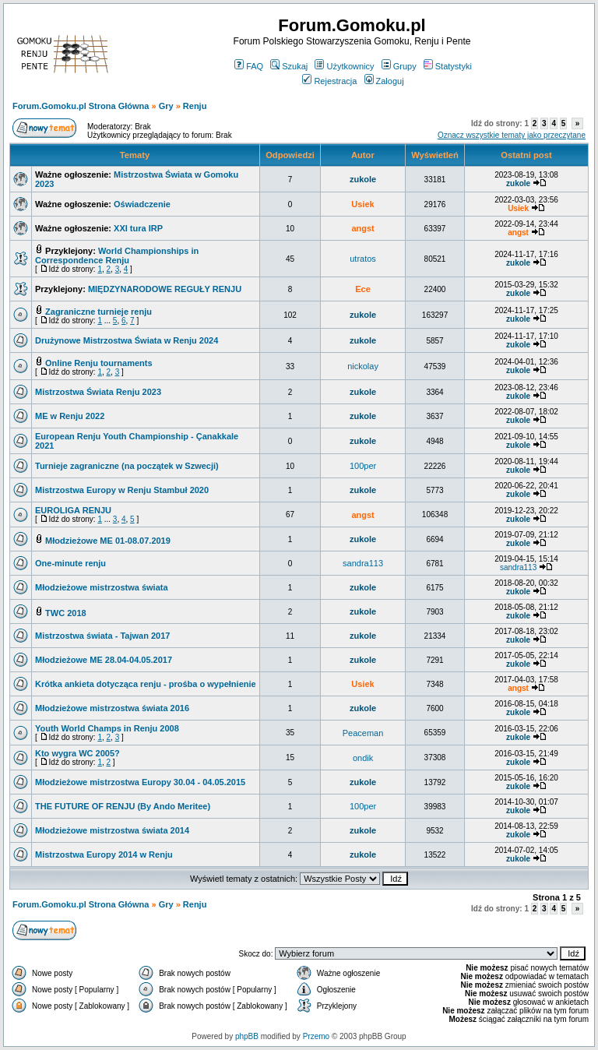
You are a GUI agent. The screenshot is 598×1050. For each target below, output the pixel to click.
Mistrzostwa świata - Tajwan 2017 (102, 635)
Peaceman (363, 733)
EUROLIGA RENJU (73, 510)
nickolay (362, 366)
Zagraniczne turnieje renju (98, 311)
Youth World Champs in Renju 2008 (107, 728)
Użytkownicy (344, 66)
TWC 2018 (65, 613)
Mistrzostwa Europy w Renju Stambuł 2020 (122, 490)
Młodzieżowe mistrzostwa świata (101, 587)
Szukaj (289, 66)
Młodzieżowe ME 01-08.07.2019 (108, 540)
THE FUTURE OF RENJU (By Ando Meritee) (122, 806)
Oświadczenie (142, 204)
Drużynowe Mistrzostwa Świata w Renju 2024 (126, 340)
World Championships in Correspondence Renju (117, 255)
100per (363, 465)
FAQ (248, 66)
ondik (363, 758)
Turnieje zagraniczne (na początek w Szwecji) (127, 465)
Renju (195, 106)
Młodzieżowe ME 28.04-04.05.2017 (103, 659)
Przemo (316, 1036)
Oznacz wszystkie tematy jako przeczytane (512, 135)
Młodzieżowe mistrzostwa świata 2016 (112, 708)
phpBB (247, 1036)
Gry (166, 106)
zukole (363, 179)
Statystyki (448, 66)
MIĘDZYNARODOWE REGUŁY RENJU (164, 289)
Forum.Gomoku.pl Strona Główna (80, 106)
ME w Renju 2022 (69, 416)
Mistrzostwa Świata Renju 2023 (98, 391)
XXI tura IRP (138, 228)
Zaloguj (384, 81)
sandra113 (363, 563)
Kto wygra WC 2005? (77, 753)
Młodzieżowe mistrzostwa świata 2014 (112, 830)
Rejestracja (329, 81)
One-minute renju (70, 563)
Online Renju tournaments (99, 363)
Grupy (399, 66)
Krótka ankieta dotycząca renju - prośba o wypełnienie (145, 684)
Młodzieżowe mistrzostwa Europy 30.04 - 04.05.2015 (140, 782)
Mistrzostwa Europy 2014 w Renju (104, 854)
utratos (363, 258)
